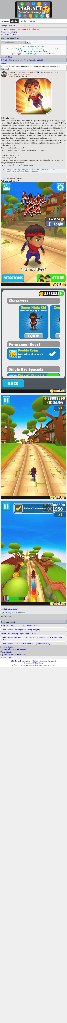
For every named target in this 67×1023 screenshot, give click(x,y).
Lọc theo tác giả (6, 648)
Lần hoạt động (6, 57)
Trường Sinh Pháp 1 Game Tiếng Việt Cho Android (20, 627)
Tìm (28, 42)
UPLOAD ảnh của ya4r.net (33, 46)
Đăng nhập (5, 32)
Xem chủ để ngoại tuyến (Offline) (13, 650)
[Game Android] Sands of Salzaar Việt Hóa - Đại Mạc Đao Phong (25, 644)
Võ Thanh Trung (37, 664)
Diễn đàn (4, 60)
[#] (35, 72)
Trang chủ (5, 21)
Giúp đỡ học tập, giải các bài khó (32, 54)
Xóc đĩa (23, 21)
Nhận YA (32, 21)
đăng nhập (11, 613)
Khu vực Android (15, 60)
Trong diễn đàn (6, 653)
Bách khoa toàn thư (34, 51)
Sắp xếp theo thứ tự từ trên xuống (13, 655)
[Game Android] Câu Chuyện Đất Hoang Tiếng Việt (20, 630)
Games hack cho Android (33, 60)
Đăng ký (14, 32)
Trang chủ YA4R (9, 34)
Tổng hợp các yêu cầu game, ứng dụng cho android (34, 49)
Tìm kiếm (3, 63)
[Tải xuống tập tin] (10, 610)
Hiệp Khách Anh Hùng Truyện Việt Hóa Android (19, 634)
